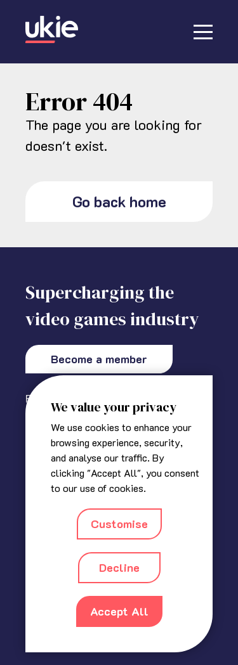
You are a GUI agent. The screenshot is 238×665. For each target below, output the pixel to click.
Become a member (99, 358)
